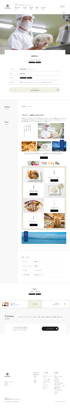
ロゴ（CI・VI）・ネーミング (47, 376)
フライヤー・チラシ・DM (46, 380)
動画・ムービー (45, 388)
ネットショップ (38, 62)
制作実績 (56, 372)
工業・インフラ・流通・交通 (59, 383)
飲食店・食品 (22, 73)
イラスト (44, 383)
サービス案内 (45, 372)
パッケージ (44, 377)
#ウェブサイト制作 (26, 82)
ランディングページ (46, 387)
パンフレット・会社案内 (46, 379)
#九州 (48, 82)
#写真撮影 (21, 82)
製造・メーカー (57, 380)
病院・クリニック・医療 (58, 376)
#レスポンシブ (39, 82)
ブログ (35, 376)
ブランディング (45, 375)
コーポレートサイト (32, 62)
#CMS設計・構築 (44, 82)
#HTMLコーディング (33, 82)
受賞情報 (35, 381)
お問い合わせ (36, 374)
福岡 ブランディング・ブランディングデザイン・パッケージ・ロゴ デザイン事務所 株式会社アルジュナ (7, 6)
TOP (60, 12)
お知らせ (35, 380)
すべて (55, 375)
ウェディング (56, 391)
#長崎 (50, 82)
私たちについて (37, 372)
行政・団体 (56, 392)
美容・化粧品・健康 (57, 387)
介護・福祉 (56, 377)
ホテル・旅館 (56, 379)
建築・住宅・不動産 (57, 384)
